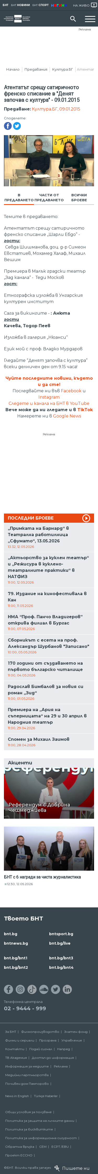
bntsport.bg (61, 934)
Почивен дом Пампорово (27, 1084)
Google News (67, 416)
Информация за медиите (27, 1066)
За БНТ (10, 1032)
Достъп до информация (53, 1058)
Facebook (71, 390)
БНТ (5, 5)
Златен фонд (76, 1032)
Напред (63, 1049)
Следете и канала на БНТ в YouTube (49, 403)
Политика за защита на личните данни (39, 1121)
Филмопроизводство (40, 1032)
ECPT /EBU (60, 1147)
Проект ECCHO (18, 1155)
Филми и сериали (19, 1040)
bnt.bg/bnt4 (61, 967)
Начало (13, 69)
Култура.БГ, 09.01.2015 (56, 109)
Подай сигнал (40, 1049)
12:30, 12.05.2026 (20, 884)
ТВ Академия (16, 1058)
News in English (17, 1096)
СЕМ (43, 1147)
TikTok (85, 409)
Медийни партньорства (27, 1075)
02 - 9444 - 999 (25, 1008)
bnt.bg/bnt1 (15, 958)
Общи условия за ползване (28, 1112)
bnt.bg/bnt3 (61, 958)
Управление (71, 1040)
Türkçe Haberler (46, 1096)
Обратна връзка (19, 1147)
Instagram (49, 397)
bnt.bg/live (60, 943)
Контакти (14, 1049)
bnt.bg (10, 934)
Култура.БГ (62, 69)
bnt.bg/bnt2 (16, 967)
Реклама (85, 29)
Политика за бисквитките (29, 1129)
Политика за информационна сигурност (41, 1138)
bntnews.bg (16, 943)
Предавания (36, 69)
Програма (47, 1040)
